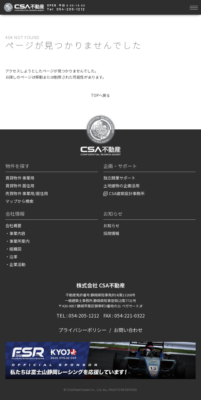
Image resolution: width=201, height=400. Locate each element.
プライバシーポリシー (82, 330)
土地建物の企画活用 (121, 186)
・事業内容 (15, 233)
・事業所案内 (17, 241)
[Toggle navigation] (194, 7)
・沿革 (11, 257)
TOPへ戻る (100, 95)
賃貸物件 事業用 (19, 178)
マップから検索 (19, 201)
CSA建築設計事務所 (124, 193)
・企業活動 (15, 264)
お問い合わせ (128, 330)
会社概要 (13, 226)
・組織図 (13, 249)
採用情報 (111, 233)
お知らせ (111, 226)
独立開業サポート (119, 178)
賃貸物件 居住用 (19, 186)
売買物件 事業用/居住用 (26, 193)
